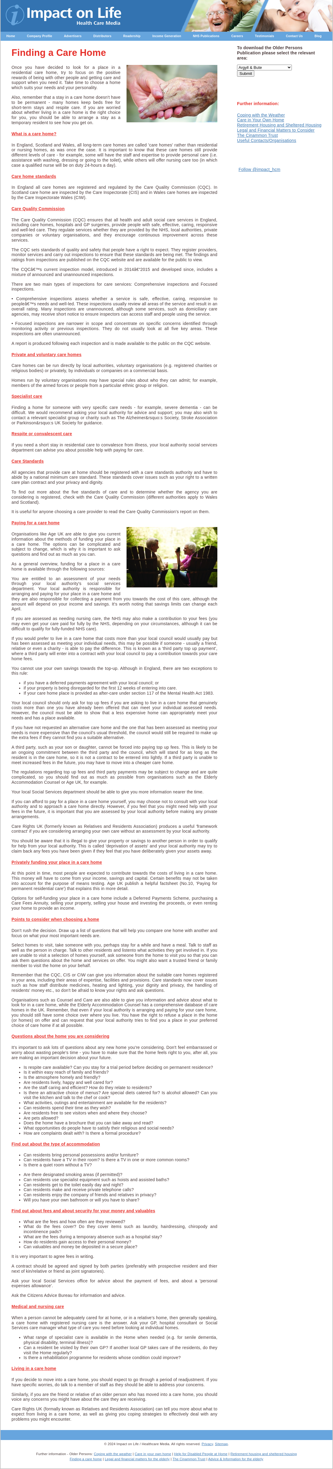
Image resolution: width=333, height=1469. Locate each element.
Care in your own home (153, 1454)
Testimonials (264, 36)
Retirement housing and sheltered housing (263, 1454)
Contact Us (294, 36)
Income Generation (166, 36)
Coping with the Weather (261, 115)
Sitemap (221, 1444)
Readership (131, 36)
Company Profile (39, 36)
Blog (318, 36)
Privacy (207, 1444)
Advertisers (72, 36)
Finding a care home (86, 1459)
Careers (237, 36)
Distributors (102, 36)
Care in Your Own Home (260, 119)
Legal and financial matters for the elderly (137, 1459)
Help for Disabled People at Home (200, 1454)
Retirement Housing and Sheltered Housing (279, 125)
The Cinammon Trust (257, 135)
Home (10, 36)
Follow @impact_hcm (259, 169)
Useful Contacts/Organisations (266, 140)
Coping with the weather (113, 1454)
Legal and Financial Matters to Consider (276, 130)
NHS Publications (206, 36)
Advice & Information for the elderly (235, 1459)
